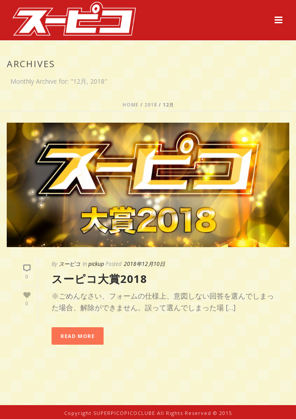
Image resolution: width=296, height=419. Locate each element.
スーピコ (69, 264)
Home (130, 105)
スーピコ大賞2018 (99, 278)
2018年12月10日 (144, 264)
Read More (78, 336)
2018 (150, 105)
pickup (96, 264)
